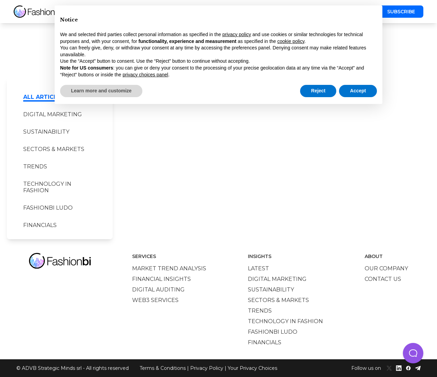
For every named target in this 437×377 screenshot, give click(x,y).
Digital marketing (52, 114)
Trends (35, 166)
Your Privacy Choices (252, 368)
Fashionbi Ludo (48, 208)
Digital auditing (158, 289)
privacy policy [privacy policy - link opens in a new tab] (236, 34)
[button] (413, 353)
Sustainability (46, 132)
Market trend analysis (169, 268)
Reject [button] (318, 90)
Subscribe (401, 12)
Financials (40, 225)
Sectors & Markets (53, 149)
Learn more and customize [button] (101, 90)
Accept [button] (358, 90)
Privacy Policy (206, 368)
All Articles (43, 97)
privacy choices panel (145, 74)
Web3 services (155, 300)
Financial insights (161, 279)
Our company (386, 268)
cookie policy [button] (290, 41)
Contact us (383, 279)
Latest (258, 268)
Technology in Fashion (47, 187)
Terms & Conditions (163, 368)
